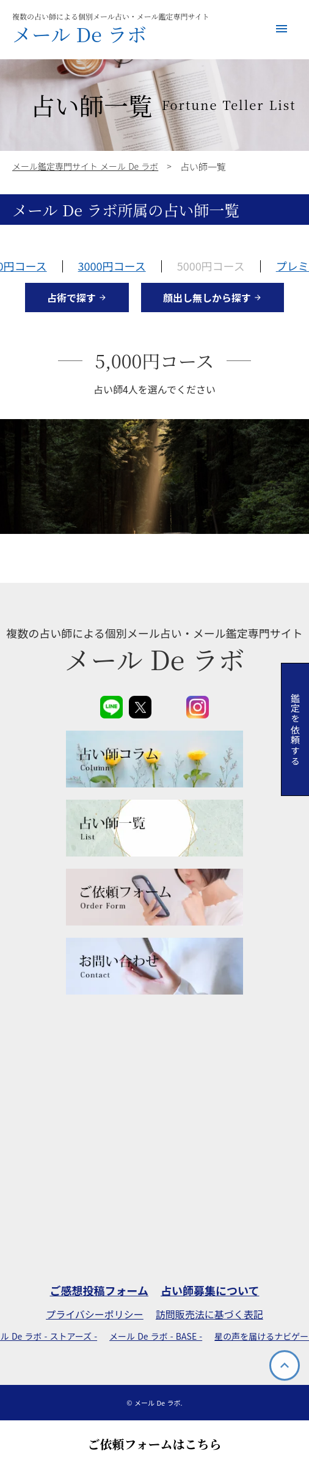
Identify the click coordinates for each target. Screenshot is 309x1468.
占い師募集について (210, 1290)
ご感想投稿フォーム (99, 1290)
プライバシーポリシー (95, 1314)
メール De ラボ (79, 33)
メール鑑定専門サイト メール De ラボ (85, 166)
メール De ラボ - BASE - (155, 1336)
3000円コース (112, 266)
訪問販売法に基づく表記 (209, 1314)
